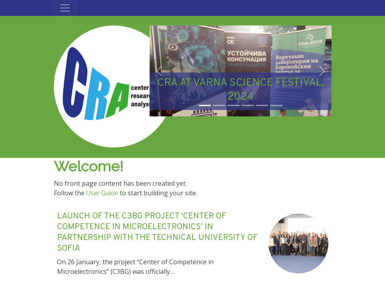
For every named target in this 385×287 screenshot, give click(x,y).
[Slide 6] (276, 105)
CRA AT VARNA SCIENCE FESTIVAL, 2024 (240, 90)
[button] (159, 71)
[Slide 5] (262, 105)
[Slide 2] (219, 105)
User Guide (102, 193)
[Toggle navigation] (65, 8)
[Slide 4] (248, 105)
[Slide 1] (205, 105)
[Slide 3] (233, 105)
